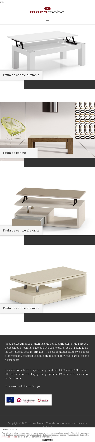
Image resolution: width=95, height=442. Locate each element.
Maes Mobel (37, 423)
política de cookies (9, 437)
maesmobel (47, 10)
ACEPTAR (47, 440)
